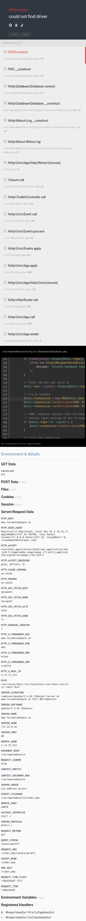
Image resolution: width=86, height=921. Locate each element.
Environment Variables (19, 897)
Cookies (7, 497)
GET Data (8, 464)
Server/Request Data (17, 512)
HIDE (25, 34)
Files (5, 489)
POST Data (9, 482)
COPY (14, 34)
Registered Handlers (17, 905)
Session (7, 504)
